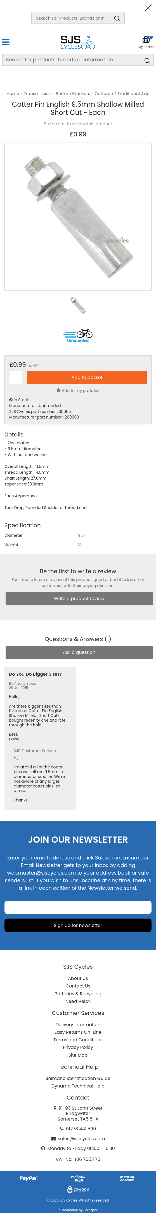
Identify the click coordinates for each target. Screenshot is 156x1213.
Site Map (78, 1055)
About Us (78, 978)
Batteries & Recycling (78, 994)
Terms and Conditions (78, 1040)
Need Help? (78, 1001)
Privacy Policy (78, 1047)
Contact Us (78, 986)
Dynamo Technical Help (78, 1086)
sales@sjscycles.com (81, 1138)
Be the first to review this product (78, 123)
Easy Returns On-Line (78, 1032)
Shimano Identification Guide (78, 1078)
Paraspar (90, 1210)
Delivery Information (78, 1024)
